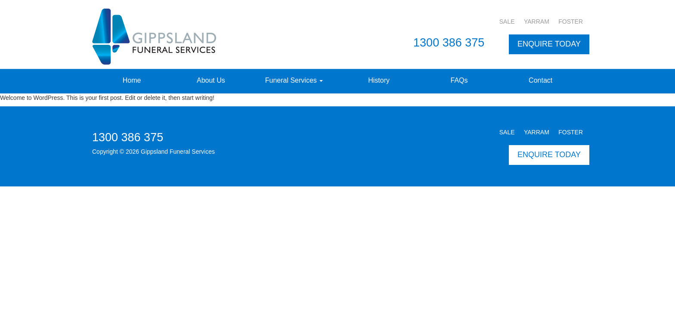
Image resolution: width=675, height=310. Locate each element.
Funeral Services (294, 80)
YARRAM (536, 21)
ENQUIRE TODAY (549, 44)
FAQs (459, 80)
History (379, 80)
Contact (540, 80)
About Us (211, 80)
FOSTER (570, 21)
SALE (507, 21)
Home (132, 80)
